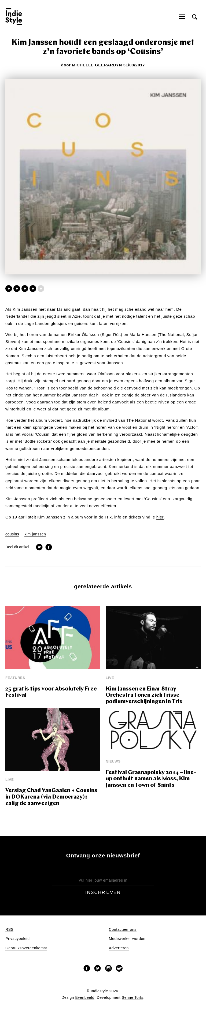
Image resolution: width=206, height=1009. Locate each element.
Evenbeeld (84, 998)
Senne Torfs (133, 998)
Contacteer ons (123, 930)
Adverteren (119, 948)
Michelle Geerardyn (97, 65)
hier (160, 517)
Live (110, 678)
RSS (9, 930)
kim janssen (35, 534)
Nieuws (113, 761)
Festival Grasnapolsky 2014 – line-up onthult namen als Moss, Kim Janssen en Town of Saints (151, 779)
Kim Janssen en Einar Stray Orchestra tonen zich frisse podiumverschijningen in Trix (144, 695)
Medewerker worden (127, 939)
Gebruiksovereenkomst (26, 948)
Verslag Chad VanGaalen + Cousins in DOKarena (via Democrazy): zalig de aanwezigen (51, 797)
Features (15, 678)
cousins (12, 534)
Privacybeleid (17, 939)
